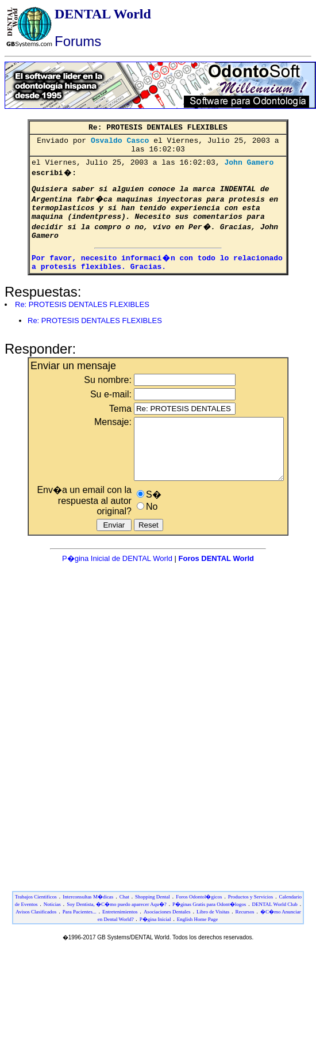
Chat (124, 924)
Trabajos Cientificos (36, 924)
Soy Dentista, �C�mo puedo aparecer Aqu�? (116, 932)
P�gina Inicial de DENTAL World (118, 586)
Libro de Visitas (212, 939)
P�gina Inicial (155, 947)
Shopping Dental (152, 924)
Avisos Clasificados (36, 939)
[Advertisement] (155, 724)
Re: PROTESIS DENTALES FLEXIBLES (82, 320)
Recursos (245, 939)
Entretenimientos (119, 939)
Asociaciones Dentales (167, 939)
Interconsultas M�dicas (88, 924)
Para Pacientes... (80, 939)
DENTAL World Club (275, 932)
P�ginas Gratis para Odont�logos (209, 932)
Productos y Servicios (250, 924)
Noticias (52, 932)
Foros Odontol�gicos (199, 924)
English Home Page (197, 947)
